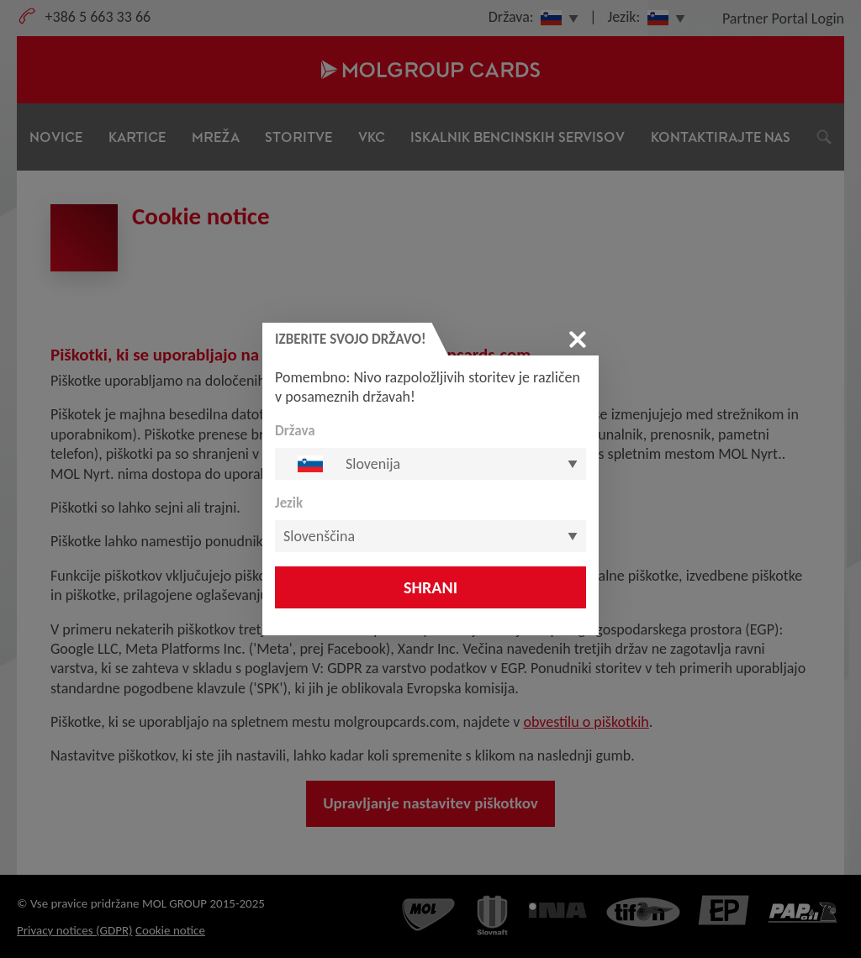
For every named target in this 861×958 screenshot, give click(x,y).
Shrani (430, 587)
